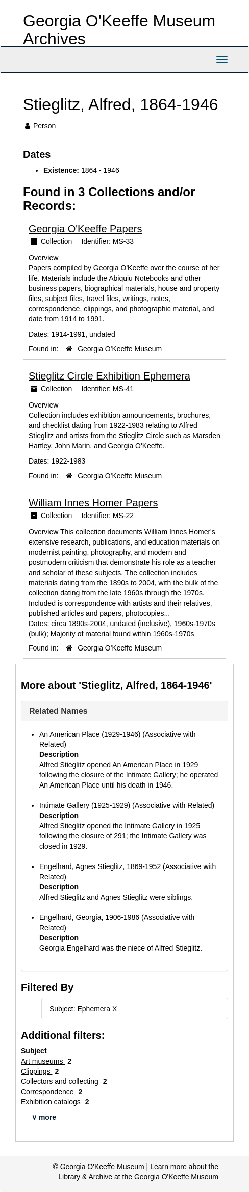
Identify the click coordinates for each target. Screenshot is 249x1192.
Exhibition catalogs (52, 1102)
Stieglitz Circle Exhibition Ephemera (109, 376)
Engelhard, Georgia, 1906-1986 (89, 917)
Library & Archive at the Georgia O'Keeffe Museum (138, 1177)
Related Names (58, 711)
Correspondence (48, 1092)
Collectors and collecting (61, 1081)
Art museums (43, 1061)
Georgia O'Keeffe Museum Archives (119, 30)
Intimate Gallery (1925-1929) (84, 805)
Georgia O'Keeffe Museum (120, 349)
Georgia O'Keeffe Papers (85, 228)
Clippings (36, 1071)
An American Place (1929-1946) (89, 734)
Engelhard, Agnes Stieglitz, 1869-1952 (100, 866)
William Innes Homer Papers (93, 502)
